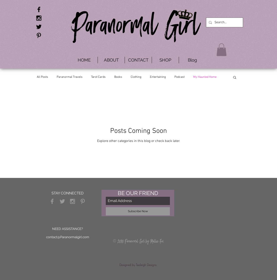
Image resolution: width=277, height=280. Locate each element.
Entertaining (158, 77)
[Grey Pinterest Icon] (82, 201)
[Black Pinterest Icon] (38, 35)
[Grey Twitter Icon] (62, 201)
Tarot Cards (98, 77)
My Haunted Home (205, 77)
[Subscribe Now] (138, 211)
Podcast (179, 77)
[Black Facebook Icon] (38, 9)
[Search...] (224, 22)
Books (118, 77)
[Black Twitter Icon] (38, 26)
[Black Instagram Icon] (38, 18)
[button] (221, 49)
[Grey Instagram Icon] (72, 201)
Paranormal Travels (69, 77)
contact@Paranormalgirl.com (67, 237)
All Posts (42, 77)
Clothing (136, 77)
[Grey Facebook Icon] (52, 201)
